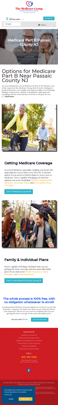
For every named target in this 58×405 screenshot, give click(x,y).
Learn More (29, 57)
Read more (9, 96)
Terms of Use (35, 384)
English (8, 24)
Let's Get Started (39, 319)
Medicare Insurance (29, 335)
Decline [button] (11, 399)
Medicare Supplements (41, 180)
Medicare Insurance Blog (29, 349)
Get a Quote (48, 18)
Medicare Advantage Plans (16, 182)
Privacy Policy (23, 384)
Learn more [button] (8, 394)
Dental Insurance (25, 274)
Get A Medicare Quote (17, 191)
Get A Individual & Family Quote (22, 280)
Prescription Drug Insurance (29, 343)
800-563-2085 (19, 319)
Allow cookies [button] (25, 399)
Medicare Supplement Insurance (29, 340)
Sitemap (50, 383)
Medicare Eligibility (29, 346)
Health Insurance (34, 271)
